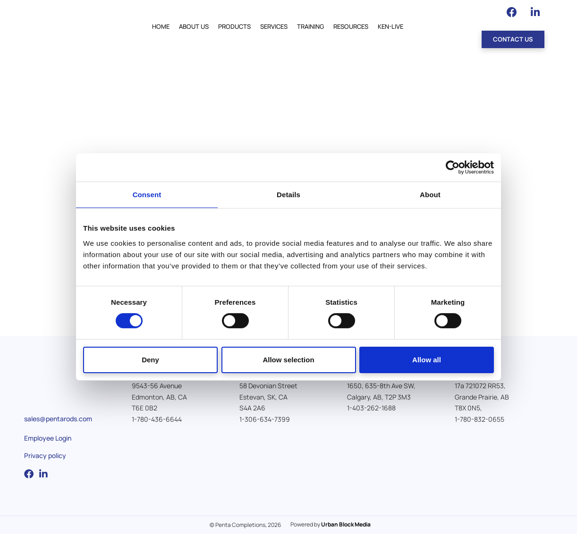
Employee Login (47, 438)
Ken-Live (390, 26)
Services (274, 26)
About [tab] (430, 195)
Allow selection (288, 360)
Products (234, 26)
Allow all (426, 360)
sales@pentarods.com (58, 418)
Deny (150, 360)
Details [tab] (288, 195)
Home (161, 26)
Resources (350, 26)
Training (310, 26)
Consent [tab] (147, 195)
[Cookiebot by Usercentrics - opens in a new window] (452, 167)
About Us (194, 26)
